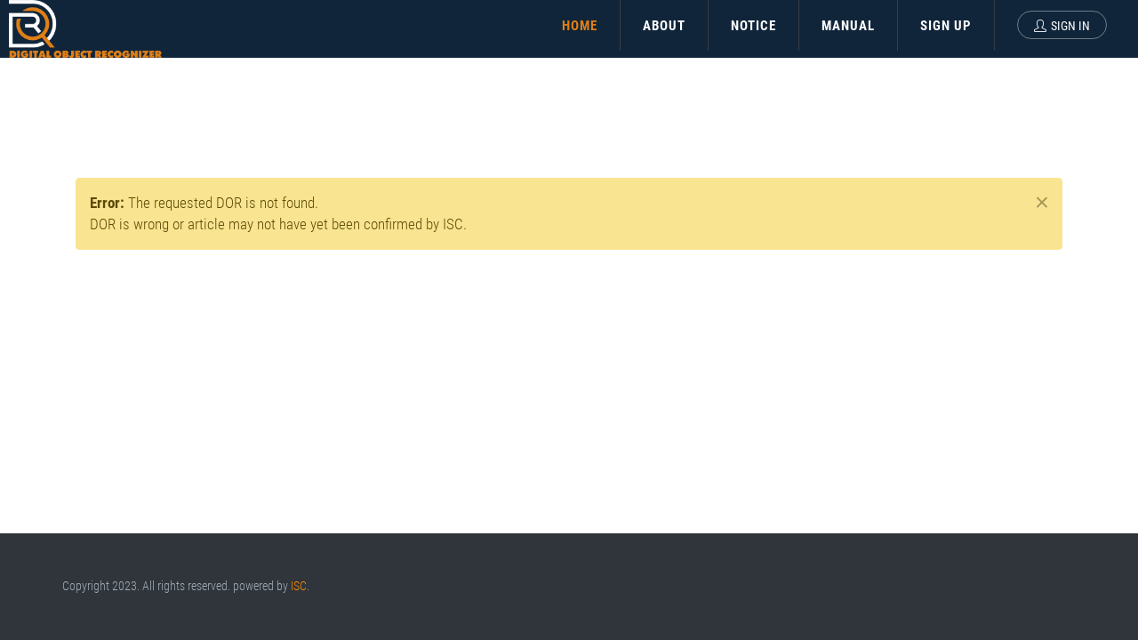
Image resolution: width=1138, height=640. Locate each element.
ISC (299, 586)
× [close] (1042, 202)
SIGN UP (946, 26)
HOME (579, 26)
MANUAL (848, 26)
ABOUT (664, 26)
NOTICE (753, 26)
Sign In (1062, 26)
